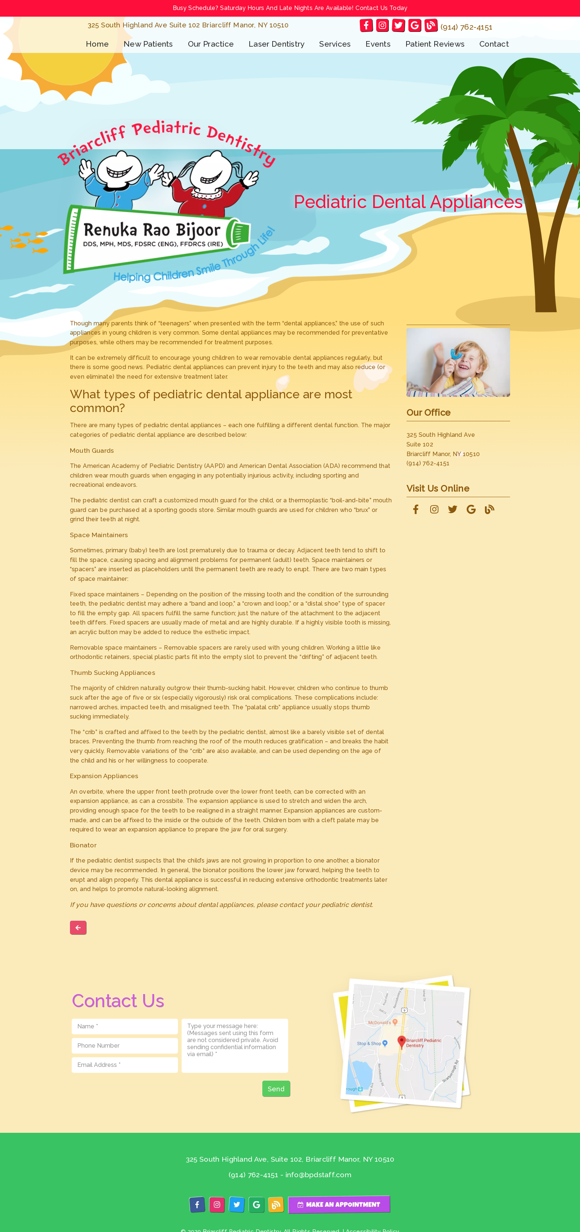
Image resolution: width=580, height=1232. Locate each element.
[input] (125, 1026)
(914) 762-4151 (466, 26)
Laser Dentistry (276, 43)
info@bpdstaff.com (318, 1175)
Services (335, 43)
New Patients (148, 43)
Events (378, 43)
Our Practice (211, 43)
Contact (494, 43)
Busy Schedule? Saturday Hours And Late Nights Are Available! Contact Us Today (290, 7)
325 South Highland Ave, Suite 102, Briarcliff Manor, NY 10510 (290, 1159)
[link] (366, 25)
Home (97, 43)
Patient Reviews (435, 43)
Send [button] (276, 1089)
